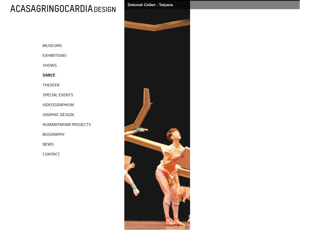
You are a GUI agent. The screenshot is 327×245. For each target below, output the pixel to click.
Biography (54, 134)
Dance (49, 75)
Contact (51, 154)
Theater (51, 85)
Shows (50, 65)
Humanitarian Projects (67, 124)
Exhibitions (54, 55)
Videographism (58, 104)
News (48, 144)
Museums (52, 45)
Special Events (58, 95)
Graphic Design (58, 114)
